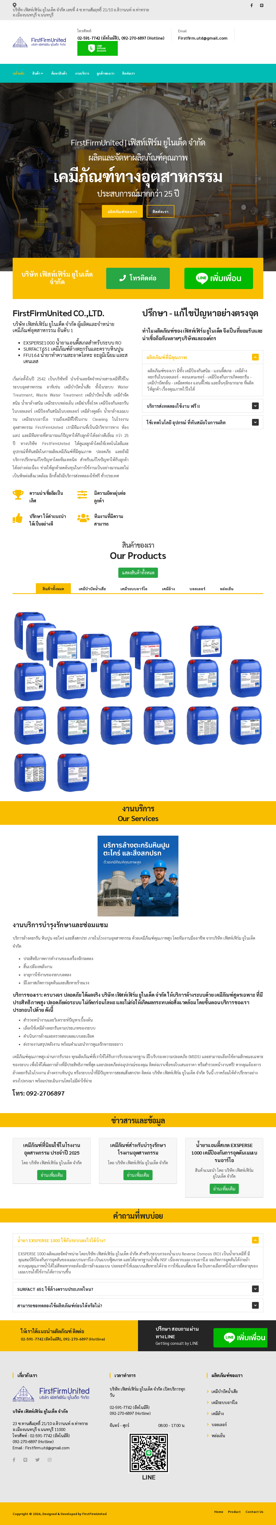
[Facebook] (14, 1460)
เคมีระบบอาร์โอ (133, 588)
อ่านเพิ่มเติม (52, 1175)
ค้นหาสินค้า (59, 73)
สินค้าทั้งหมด (53, 588)
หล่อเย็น (226, 588)
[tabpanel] (138, 177)
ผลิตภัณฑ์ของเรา (73, 211)
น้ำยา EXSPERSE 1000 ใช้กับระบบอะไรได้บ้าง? (61, 1240)
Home (218, 1511)
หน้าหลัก (18, 73)
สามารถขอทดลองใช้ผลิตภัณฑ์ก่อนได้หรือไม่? (59, 1305)
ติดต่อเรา (128, 73)
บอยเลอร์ (197, 588)
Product (234, 1511)
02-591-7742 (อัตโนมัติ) (98, 37)
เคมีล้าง (168, 588)
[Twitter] (37, 1460)
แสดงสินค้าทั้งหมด (138, 572)
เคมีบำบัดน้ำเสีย (92, 588)
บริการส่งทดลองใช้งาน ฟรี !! (173, 406)
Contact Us (254, 1511)
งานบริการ (82, 73)
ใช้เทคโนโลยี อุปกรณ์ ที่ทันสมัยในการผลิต (186, 422)
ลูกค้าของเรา (105, 73)
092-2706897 (45, 1093)
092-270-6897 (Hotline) (142, 37)
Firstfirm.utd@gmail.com (202, 37)
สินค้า (37, 73)
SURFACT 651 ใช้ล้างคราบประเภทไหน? (55, 1289)
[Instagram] (49, 1460)
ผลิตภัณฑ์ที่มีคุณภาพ (167, 357)
